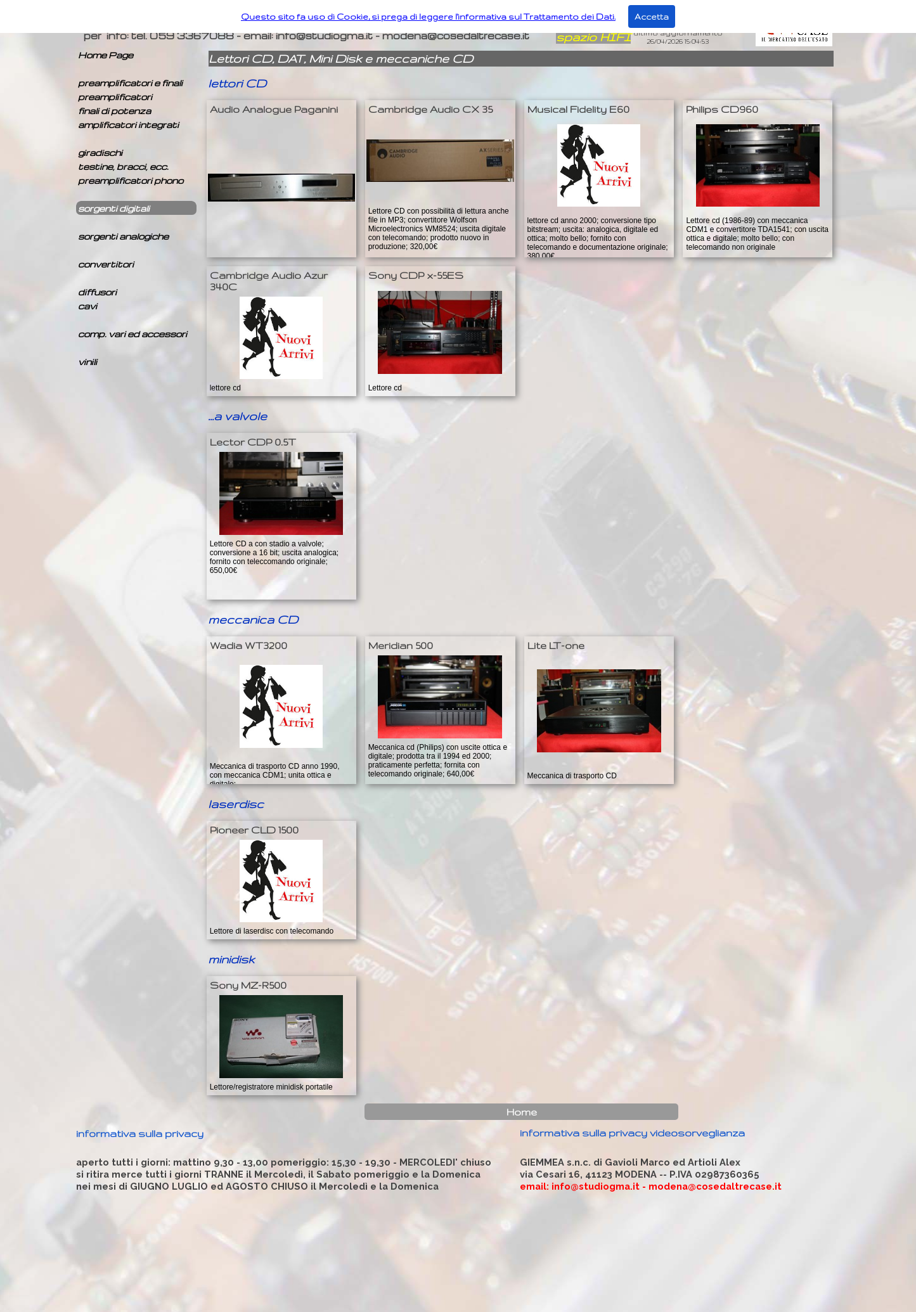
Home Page (105, 54)
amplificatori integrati (128, 124)
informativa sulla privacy (139, 1133)
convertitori (106, 264)
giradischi (100, 152)
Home (521, 1111)
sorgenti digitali (114, 208)
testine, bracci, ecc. (123, 166)
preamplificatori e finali (130, 82)
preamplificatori (115, 96)
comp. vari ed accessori (132, 333)
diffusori (97, 291)
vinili (87, 361)
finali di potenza (114, 110)
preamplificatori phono (130, 180)
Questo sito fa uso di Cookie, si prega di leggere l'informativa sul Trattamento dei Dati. (428, 16)
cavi (87, 305)
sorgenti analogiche (123, 236)
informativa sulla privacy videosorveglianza (632, 1132)
